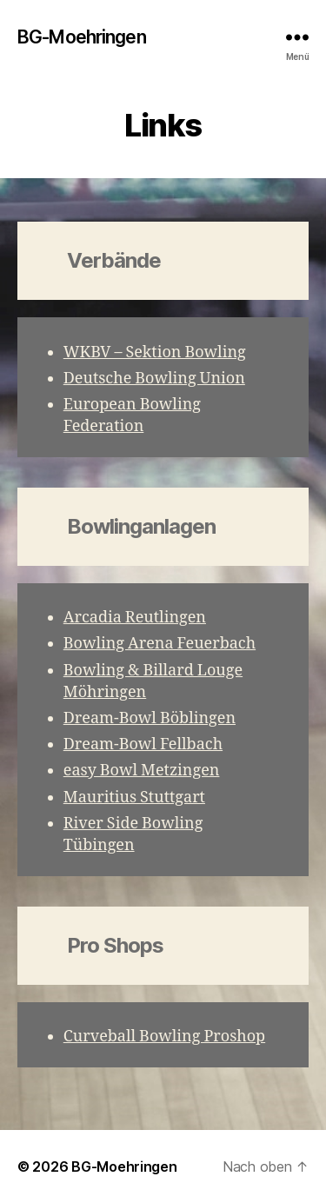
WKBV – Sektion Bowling (154, 352)
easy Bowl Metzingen (141, 771)
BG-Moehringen (81, 37)
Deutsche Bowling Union (154, 379)
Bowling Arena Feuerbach (159, 644)
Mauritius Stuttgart (134, 798)
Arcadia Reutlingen (134, 618)
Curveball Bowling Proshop (164, 1037)
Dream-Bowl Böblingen (149, 718)
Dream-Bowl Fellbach (143, 744)
